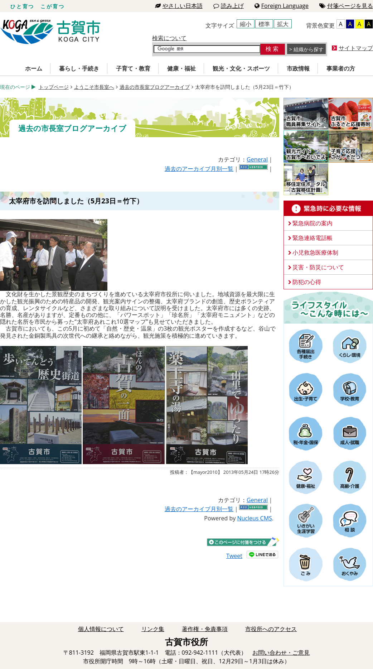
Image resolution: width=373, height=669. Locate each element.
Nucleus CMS (254, 518)
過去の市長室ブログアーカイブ (155, 86)
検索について (169, 38)
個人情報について (101, 629)
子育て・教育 (133, 68)
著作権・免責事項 (205, 629)
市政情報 (298, 68)
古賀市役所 (50, 32)
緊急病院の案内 (312, 223)
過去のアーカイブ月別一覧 (199, 169)
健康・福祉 (181, 68)
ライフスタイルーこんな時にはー (328, 307)
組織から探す (309, 49)
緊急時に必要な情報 (328, 208)
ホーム (33, 68)
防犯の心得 (306, 282)
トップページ (54, 86)
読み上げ (228, 6)
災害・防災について (318, 267)
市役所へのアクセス (271, 629)
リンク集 (152, 629)
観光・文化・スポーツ (241, 68)
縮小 (245, 24)
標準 (264, 24)
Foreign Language (282, 6)
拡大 (283, 24)
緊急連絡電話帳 (312, 238)
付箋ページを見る (346, 6)
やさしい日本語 (179, 6)
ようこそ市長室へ (94, 86)
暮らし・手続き (79, 68)
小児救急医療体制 (315, 252)
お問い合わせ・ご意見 (281, 652)
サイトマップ (356, 48)
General (257, 159)
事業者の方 (340, 68)
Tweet (234, 556)
